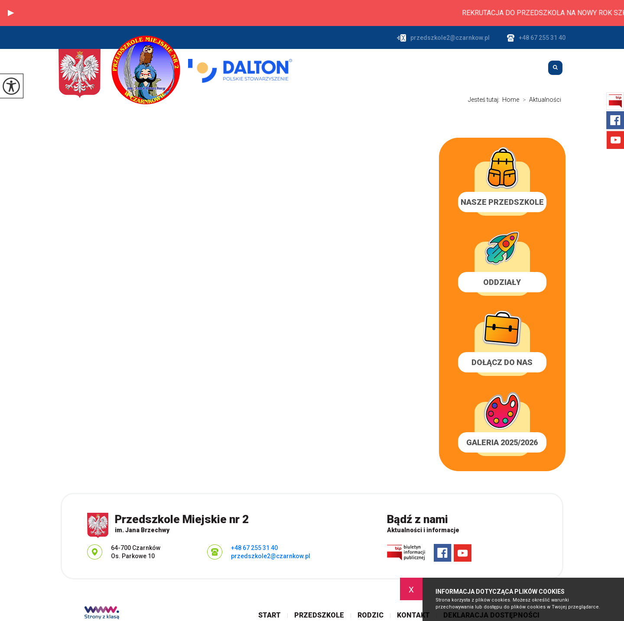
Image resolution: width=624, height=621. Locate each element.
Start (351, 68)
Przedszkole (408, 68)
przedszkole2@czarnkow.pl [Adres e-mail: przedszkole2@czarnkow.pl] (270, 556)
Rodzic (467, 68)
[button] (11, 13)
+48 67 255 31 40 (536, 38)
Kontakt (518, 68)
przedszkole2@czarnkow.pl (443, 38)
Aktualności (540, 100)
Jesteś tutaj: (485, 100)
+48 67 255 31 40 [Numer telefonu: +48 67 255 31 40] (254, 547)
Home (510, 100)
